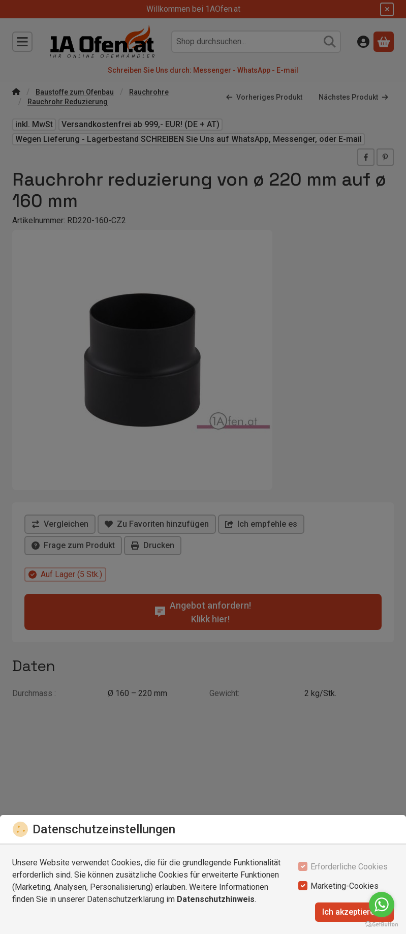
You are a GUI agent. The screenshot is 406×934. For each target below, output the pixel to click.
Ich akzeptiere (354, 912)
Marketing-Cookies (344, 886)
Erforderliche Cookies (349, 866)
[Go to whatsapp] (381, 904)
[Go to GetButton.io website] (381, 924)
